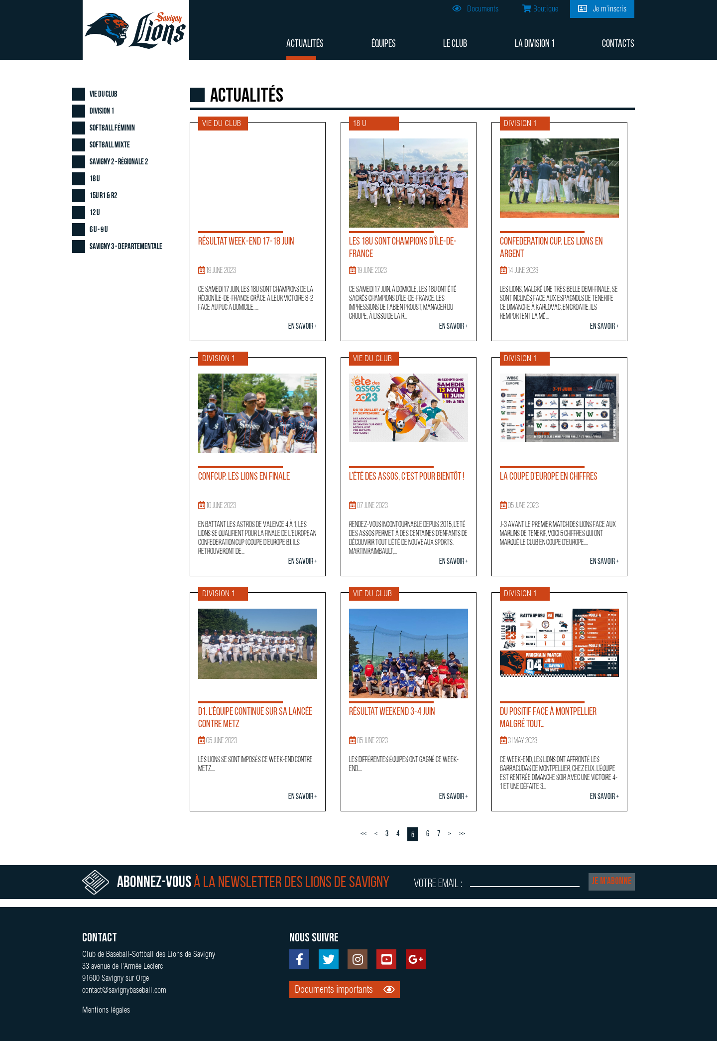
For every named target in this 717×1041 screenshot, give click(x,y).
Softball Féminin (112, 128)
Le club (455, 44)
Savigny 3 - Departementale (126, 247)
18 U (95, 179)
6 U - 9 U (99, 230)
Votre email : (438, 884)
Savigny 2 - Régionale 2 (119, 162)
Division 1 (102, 112)
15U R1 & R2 (103, 196)
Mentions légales (106, 1011)
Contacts (618, 44)
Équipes (383, 44)
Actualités (305, 44)
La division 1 (535, 44)
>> (462, 834)
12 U (95, 213)
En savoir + (302, 327)
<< (363, 834)
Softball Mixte (110, 145)
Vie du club (104, 95)
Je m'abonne (612, 881)
